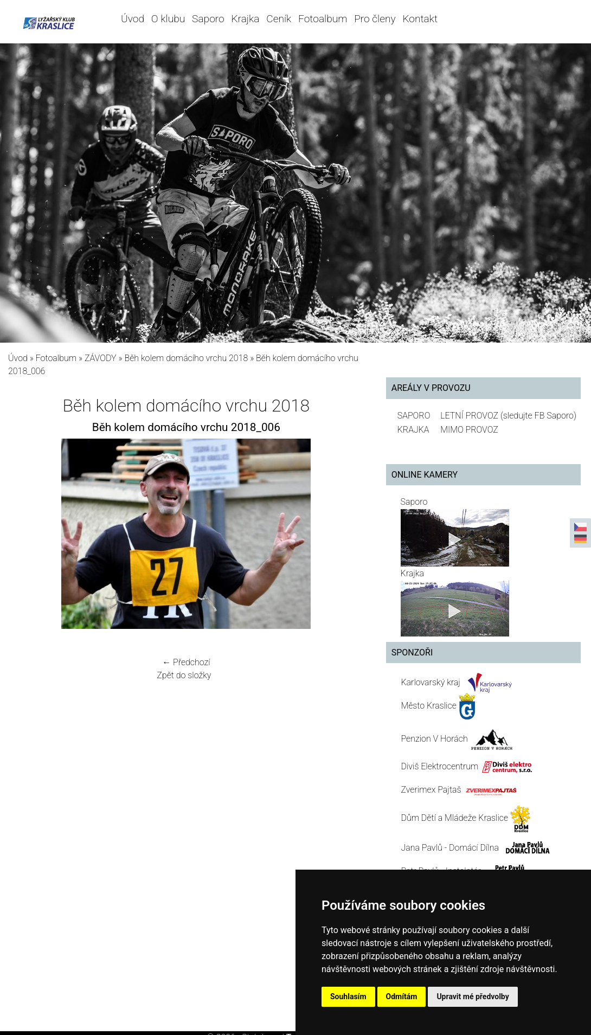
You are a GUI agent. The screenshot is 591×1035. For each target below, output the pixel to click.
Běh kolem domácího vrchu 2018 (186, 358)
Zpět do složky (184, 675)
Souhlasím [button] (348, 996)
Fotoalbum (322, 18)
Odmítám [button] (401, 996)
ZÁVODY (101, 358)
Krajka (245, 18)
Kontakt (420, 18)
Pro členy (374, 18)
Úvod (132, 18)
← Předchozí (186, 662)
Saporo (208, 18)
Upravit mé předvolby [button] (472, 996)
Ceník (278, 18)
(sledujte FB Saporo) (538, 415)
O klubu (168, 18)
